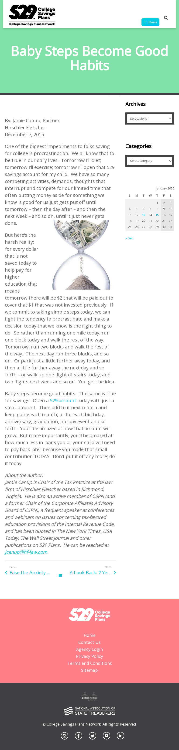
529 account (63, 400)
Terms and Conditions (89, 663)
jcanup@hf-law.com (26, 552)
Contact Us (89, 642)
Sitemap (89, 670)
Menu (153, 22)
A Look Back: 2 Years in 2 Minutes (93, 572)
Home (90, 635)
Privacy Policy (89, 656)
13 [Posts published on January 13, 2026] (143, 215)
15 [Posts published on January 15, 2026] (157, 215)
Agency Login (89, 649)
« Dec (129, 238)
